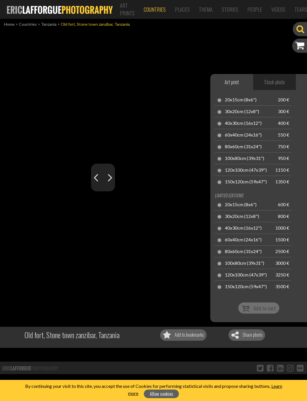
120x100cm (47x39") (246, 170)
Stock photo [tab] (274, 82)
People (254, 9)
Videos (278, 9)
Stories (230, 9)
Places (182, 9)
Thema (206, 9)
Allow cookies (161, 393)
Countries (155, 9)
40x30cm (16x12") (243, 123)
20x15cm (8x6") (240, 100)
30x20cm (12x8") (242, 111)
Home (9, 24)
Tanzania (48, 24)
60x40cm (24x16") (243, 135)
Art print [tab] (232, 82)
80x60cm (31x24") (243, 147)
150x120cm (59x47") (246, 182)
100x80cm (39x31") (244, 158)
